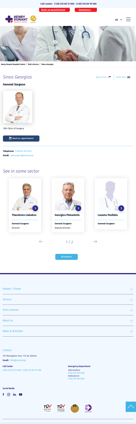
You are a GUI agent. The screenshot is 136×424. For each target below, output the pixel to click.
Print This (121, 77)
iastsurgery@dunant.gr (21, 155)
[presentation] (41, 242)
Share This (101, 77)
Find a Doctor (33, 64)
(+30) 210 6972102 (76, 378)
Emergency (85, 10)
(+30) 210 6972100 (76, 373)
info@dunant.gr (18, 360)
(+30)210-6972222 (23, 151)
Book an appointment (53, 10)
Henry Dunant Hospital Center (13, 64)
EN (116, 19)
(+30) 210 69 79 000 (86, 3)
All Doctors (66, 257)
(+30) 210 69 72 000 (64, 3)
